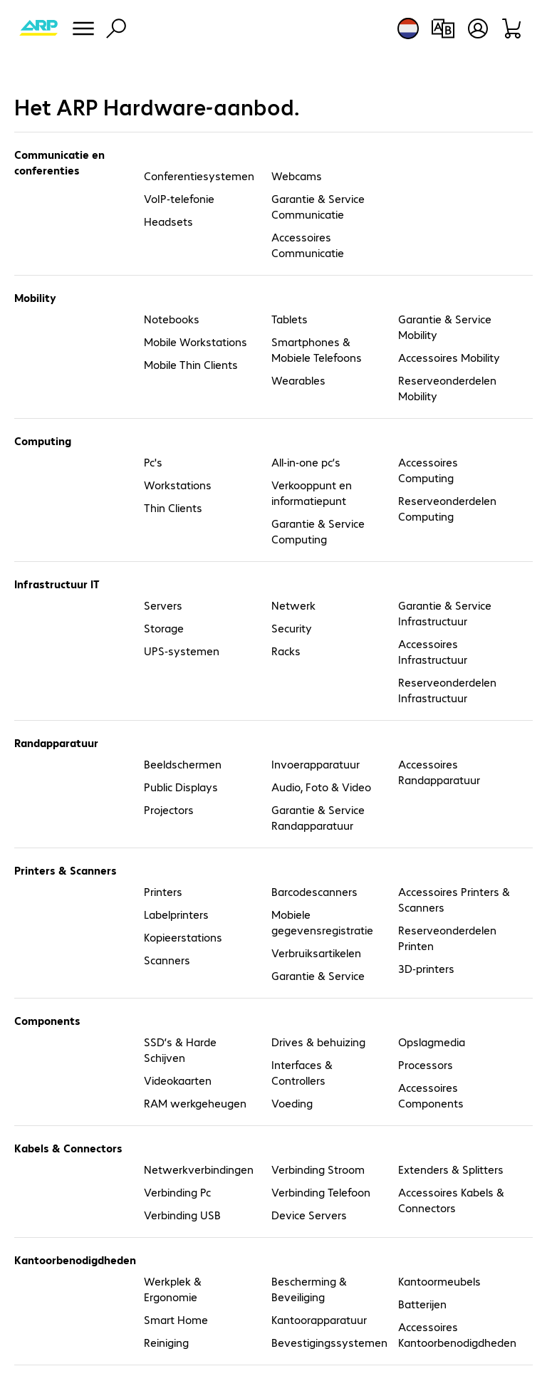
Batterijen (422, 1303)
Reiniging (166, 1342)
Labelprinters (176, 914)
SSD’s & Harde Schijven (180, 1049)
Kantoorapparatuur (319, 1319)
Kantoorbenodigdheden (72, 1259)
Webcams (296, 175)
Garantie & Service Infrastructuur (444, 613)
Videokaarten (178, 1080)
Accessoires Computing (428, 469)
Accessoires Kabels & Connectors (451, 1199)
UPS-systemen (181, 650)
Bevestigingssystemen (327, 1342)
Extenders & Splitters (451, 1169)
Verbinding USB (182, 1214)
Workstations (178, 484)
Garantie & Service (318, 975)
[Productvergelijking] (443, 28)
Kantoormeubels (439, 1280)
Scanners (167, 959)
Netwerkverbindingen (199, 1169)
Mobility (35, 297)
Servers (163, 605)
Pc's (153, 461)
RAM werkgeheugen (195, 1102)
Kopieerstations (183, 936)
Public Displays (181, 786)
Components (47, 1020)
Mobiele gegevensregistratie (322, 922)
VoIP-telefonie (179, 198)
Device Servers (309, 1214)
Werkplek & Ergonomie (173, 1288)
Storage (164, 627)
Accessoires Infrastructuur (432, 651)
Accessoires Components (431, 1095)
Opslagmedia (431, 1041)
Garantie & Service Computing (318, 531)
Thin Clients (173, 507)
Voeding (292, 1102)
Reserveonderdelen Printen (447, 937)
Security (291, 627)
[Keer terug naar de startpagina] (38, 28)
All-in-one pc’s (305, 461)
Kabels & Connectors (68, 1147)
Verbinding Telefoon (320, 1191)
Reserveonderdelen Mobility (447, 387)
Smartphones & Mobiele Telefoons (316, 349)
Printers (163, 891)
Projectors (169, 809)
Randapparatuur (56, 742)
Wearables (298, 379)
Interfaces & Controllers (302, 1072)
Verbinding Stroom (318, 1169)
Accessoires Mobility (449, 357)
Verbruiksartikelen (316, 952)
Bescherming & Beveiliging (309, 1288)
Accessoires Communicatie (307, 244)
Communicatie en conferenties (59, 162)
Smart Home (176, 1319)
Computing (42, 440)
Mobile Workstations (195, 341)
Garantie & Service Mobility (444, 326)
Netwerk (293, 605)
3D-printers (426, 968)
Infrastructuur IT (57, 583)
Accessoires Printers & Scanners (454, 899)
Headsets (168, 221)
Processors (425, 1064)
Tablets (289, 318)
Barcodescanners (314, 891)
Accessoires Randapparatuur (439, 771)
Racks (286, 650)
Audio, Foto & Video (321, 786)
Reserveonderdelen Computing (447, 508)
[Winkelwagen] (512, 28)
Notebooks (171, 318)
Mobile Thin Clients (191, 364)
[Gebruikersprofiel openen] (478, 28)
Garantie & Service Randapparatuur (318, 817)
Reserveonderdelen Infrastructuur (447, 689)
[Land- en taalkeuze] (408, 28)
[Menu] (83, 28)
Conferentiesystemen (199, 175)
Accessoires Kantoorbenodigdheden (454, 1334)
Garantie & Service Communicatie (318, 206)
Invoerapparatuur (315, 763)
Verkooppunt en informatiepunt (311, 492)
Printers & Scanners (65, 869)
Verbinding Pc (177, 1191)
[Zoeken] (116, 28)
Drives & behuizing (318, 1041)
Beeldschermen (183, 763)
